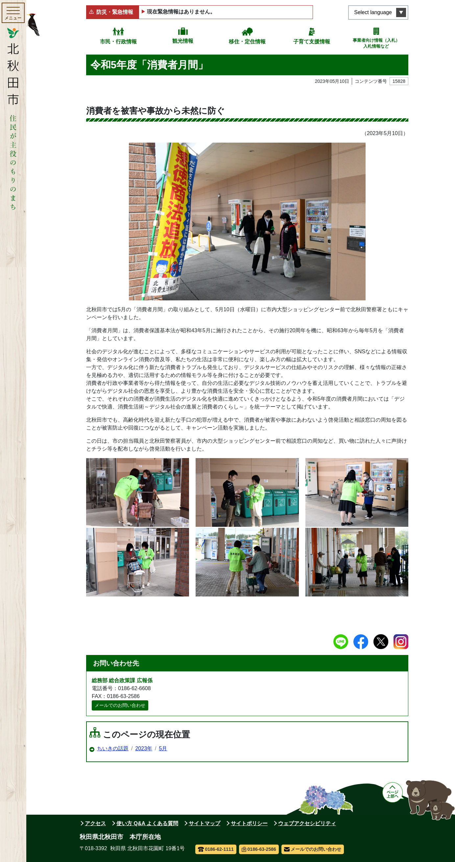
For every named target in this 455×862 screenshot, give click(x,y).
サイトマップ (204, 823)
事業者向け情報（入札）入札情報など (376, 43)
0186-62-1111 (216, 849)
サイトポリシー (249, 823)
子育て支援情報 (311, 41)
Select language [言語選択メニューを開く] (373, 12)
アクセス (95, 823)
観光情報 (182, 41)
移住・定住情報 (247, 41)
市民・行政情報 (118, 41)
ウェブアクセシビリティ (307, 823)
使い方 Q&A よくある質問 (147, 823)
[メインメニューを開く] (13, 13)
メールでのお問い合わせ (120, 705)
